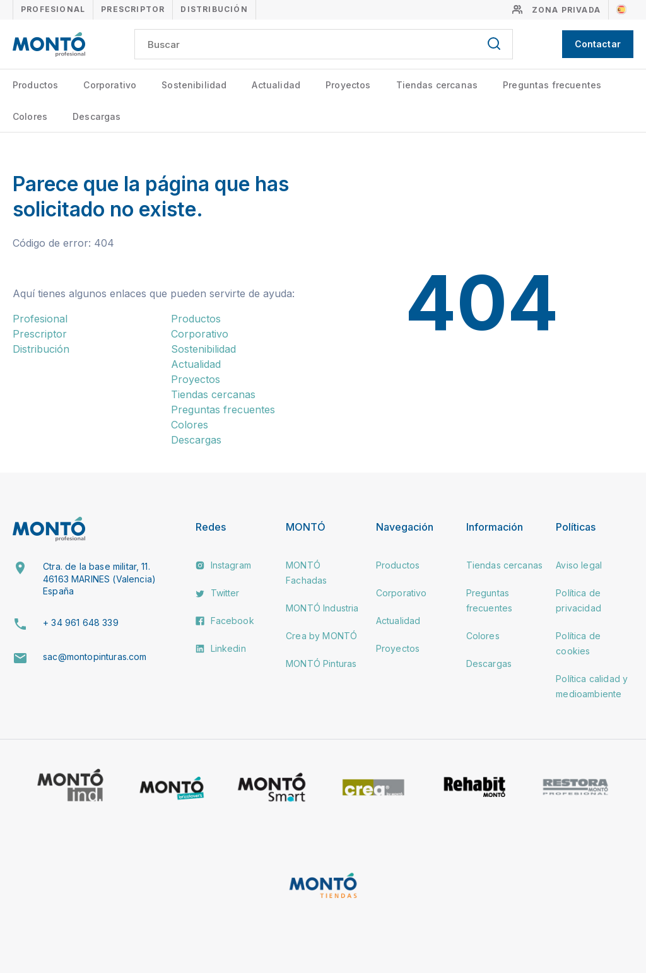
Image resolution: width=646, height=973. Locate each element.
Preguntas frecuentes (552, 85)
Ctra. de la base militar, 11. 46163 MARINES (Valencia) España (99, 578)
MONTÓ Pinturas (321, 663)
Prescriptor (133, 9)
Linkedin (220, 648)
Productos (35, 85)
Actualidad (276, 85)
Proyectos (348, 85)
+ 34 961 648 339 (81, 622)
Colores (30, 116)
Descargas (96, 116)
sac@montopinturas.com (94, 656)
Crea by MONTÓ (321, 635)
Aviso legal (579, 565)
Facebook (225, 620)
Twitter (217, 592)
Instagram (223, 565)
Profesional (53, 9)
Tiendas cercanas (437, 85)
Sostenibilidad (194, 85)
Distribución (213, 9)
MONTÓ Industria (322, 608)
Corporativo (109, 85)
